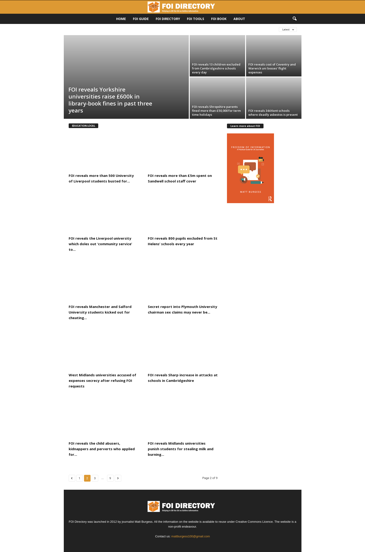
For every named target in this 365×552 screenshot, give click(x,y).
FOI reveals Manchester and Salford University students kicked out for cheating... (100, 312)
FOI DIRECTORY (168, 19)
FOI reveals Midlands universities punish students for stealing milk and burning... (180, 449)
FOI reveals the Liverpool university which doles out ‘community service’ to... (100, 244)
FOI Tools (195, 19)
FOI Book (218, 19)
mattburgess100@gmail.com (190, 536)
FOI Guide (141, 19)
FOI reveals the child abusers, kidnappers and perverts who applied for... (102, 449)
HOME (121, 19)
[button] (294, 19)
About (239, 19)
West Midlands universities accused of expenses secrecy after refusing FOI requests (102, 380)
